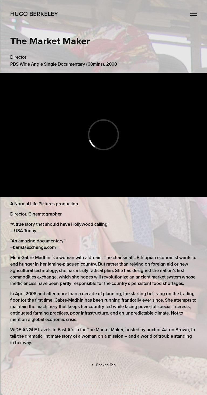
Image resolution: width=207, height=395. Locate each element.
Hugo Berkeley (34, 13)
